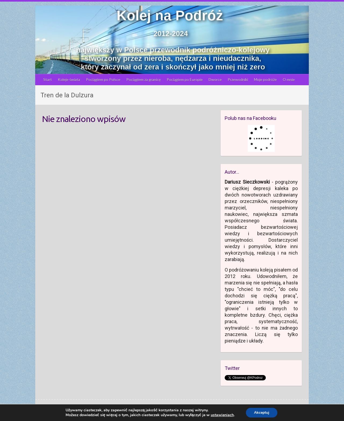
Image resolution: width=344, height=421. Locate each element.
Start (47, 79)
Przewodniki (238, 79)
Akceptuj (261, 412)
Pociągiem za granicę (143, 79)
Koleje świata (69, 79)
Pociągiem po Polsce (103, 79)
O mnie (289, 79)
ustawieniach (222, 415)
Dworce (215, 79)
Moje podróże (265, 79)
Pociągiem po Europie (185, 79)
